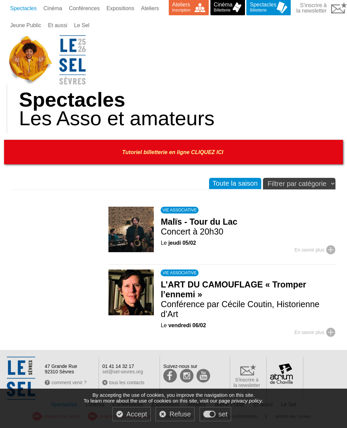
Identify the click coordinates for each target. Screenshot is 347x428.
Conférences (84, 8)
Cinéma (52, 8)
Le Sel (81, 25)
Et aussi (57, 25)
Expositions (120, 8)
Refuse (180, 414)
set (223, 414)
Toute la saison (235, 183)
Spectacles (23, 8)
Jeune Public (25, 25)
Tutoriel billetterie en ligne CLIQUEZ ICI (173, 152)
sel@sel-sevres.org (122, 371)
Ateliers (150, 8)
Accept (136, 414)
